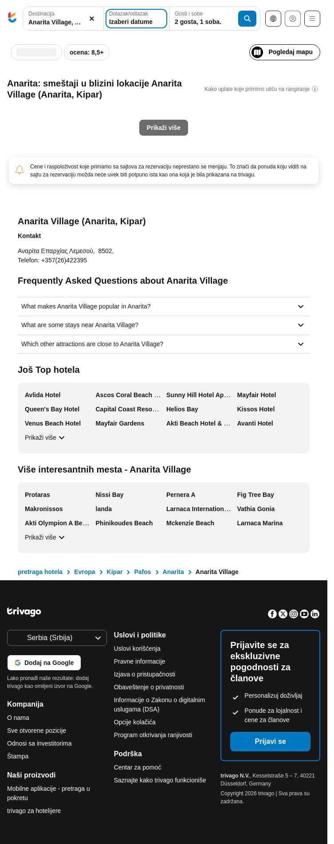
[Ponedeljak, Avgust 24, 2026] (138, 161)
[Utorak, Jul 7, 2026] (38, 108)
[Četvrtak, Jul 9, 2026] (62, 108)
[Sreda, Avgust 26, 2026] (162, 161)
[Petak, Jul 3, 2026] (74, 90)
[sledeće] (221, 48)
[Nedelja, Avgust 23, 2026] (211, 144)
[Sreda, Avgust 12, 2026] (162, 126)
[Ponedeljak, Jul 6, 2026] (26, 108)
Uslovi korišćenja (137, 648)
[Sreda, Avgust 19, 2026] (162, 144)
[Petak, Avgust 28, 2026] (187, 161)
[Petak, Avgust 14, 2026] (187, 126)
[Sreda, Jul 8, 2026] (50, 108)
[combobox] (63, 18)
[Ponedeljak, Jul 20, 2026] (26, 144)
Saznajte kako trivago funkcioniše (160, 780)
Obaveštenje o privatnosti (149, 687)
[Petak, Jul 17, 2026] (74, 126)
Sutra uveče (76, 207)
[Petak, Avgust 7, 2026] (187, 108)
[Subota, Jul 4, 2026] (87, 90)
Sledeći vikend (189, 207)
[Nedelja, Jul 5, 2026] (99, 90)
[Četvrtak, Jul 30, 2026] (62, 161)
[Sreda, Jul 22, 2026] (50, 144)
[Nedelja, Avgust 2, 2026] (211, 90)
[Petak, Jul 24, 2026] (74, 144)
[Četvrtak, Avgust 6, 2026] (175, 108)
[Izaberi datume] (136, 18)
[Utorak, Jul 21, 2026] (38, 144)
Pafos (142, 571)
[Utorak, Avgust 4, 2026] (150, 108)
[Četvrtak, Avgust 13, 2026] (175, 126)
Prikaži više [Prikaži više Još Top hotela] (46, 437)
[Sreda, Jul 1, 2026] (50, 90)
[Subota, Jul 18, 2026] (87, 126)
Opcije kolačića (135, 722)
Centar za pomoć (137, 767)
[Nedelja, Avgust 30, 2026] (211, 161)
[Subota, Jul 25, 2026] (87, 144)
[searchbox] (63, 22)
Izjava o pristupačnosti (145, 674)
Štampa (17, 756)
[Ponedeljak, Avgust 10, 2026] (138, 126)
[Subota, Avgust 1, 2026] (199, 90)
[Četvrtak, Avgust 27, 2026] (175, 161)
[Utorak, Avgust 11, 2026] (150, 126)
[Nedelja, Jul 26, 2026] (99, 144)
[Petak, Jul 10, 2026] (74, 108)
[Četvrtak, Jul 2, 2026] (62, 90)
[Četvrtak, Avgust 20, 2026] (175, 144)
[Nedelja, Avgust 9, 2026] (211, 108)
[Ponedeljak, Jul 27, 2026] (26, 161)
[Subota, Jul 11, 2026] (87, 108)
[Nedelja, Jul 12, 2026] (99, 108)
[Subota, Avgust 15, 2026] (199, 126)
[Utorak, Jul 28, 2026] (38, 161)
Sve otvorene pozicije (36, 730)
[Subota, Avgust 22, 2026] (199, 144)
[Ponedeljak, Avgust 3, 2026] (138, 108)
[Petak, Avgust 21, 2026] (187, 144)
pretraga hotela (40, 571)
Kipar (115, 571)
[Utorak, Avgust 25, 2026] (150, 161)
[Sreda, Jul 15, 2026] (50, 126)
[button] (63, 19)
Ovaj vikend (133, 207)
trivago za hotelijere (34, 810)
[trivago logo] (12, 19)
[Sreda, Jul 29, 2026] (50, 161)
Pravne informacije (139, 661)
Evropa (84, 571)
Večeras (32, 207)
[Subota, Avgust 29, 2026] (199, 161)
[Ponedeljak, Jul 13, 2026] (26, 126)
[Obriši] (92, 19)
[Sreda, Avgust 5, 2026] (162, 108)
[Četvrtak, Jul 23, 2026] (62, 144)
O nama (18, 717)
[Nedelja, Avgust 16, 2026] (211, 126)
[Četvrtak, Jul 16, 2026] (62, 126)
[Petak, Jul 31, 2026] (74, 161)
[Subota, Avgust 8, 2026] (199, 108)
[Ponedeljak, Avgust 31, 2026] (138, 179)
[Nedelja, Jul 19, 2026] (99, 126)
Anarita (173, 571)
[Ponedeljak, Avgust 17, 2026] (138, 144)
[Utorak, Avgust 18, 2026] (150, 144)
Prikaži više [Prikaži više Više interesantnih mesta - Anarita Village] (46, 537)
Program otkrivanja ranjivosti (153, 734)
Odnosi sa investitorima (39, 743)
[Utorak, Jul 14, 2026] (38, 126)
